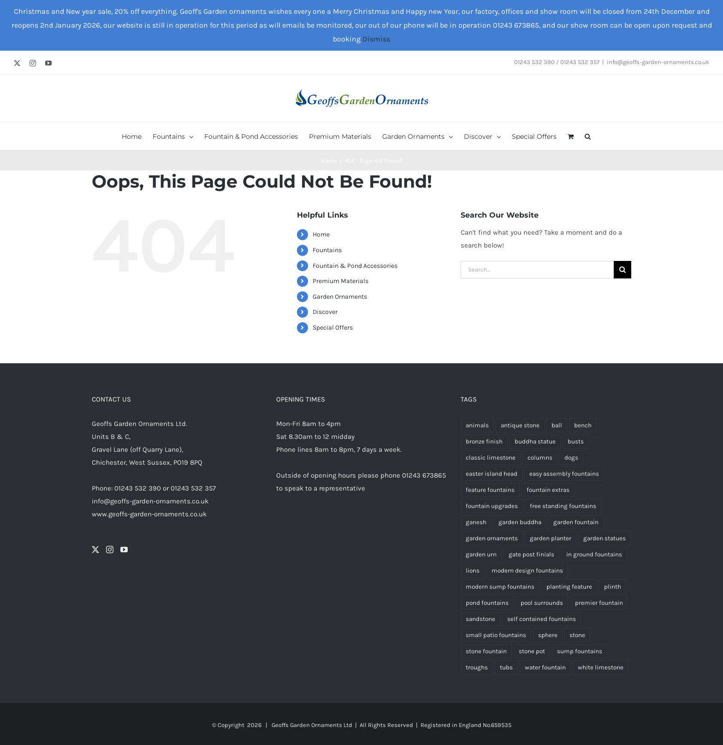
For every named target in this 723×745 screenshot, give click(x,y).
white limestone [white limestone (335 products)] (600, 667)
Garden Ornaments (340, 297)
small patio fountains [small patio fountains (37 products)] (496, 635)
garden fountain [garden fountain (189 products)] (576, 522)
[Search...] (537, 269)
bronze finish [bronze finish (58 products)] (484, 441)
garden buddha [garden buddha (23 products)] (519, 522)
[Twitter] (95, 549)
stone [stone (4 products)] (577, 635)
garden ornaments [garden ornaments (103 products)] (492, 538)
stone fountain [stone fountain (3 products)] (486, 651)
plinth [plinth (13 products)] (612, 586)
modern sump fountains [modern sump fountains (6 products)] (500, 586)
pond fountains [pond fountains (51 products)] (487, 602)
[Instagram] (109, 549)
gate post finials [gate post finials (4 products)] (531, 554)
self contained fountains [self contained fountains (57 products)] (541, 618)
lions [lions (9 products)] (473, 570)
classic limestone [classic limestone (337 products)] (491, 457)
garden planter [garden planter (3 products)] (550, 538)
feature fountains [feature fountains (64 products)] (490, 489)
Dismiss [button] (376, 39)
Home (321, 234)
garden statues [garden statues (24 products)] (604, 538)
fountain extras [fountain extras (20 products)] (548, 489)
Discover (325, 312)
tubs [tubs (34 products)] (506, 667)
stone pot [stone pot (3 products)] (532, 651)
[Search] (622, 269)
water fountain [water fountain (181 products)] (545, 667)
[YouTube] (124, 549)
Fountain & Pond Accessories (355, 266)
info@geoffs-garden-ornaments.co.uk (658, 62)
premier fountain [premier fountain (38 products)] (599, 602)
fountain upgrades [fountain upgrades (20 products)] (492, 506)
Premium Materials (340, 281)
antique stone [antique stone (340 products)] (520, 425)
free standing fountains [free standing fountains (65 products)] (563, 506)
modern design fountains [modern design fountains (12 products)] (527, 570)
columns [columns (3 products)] (539, 457)
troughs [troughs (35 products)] (477, 667)
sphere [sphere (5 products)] (547, 635)
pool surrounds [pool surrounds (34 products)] (542, 602)
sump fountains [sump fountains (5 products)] (579, 651)
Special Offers (333, 327)
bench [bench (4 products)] (583, 425)
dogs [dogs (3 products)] (571, 457)
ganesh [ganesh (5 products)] (476, 522)
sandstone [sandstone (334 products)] (480, 618)
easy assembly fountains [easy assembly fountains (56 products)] (564, 473)
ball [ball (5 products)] (556, 425)
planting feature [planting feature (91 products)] (569, 586)
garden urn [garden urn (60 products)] (481, 554)
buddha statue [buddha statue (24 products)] (535, 441)
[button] (588, 136)
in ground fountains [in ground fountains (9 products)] (594, 554)
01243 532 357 (193, 488)
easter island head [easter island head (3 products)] (491, 473)
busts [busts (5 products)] (576, 441)
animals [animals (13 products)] (477, 425)
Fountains (327, 250)
